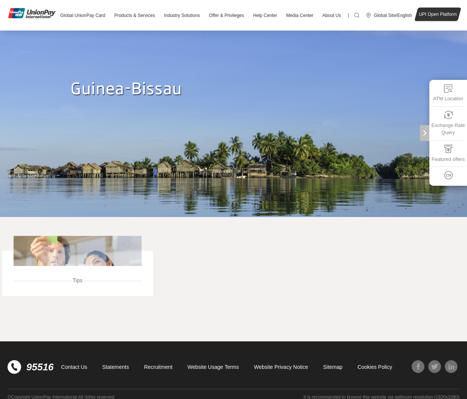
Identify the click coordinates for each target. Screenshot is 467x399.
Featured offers (448, 153)
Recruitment (158, 367)
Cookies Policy (374, 367)
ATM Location (448, 92)
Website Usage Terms (213, 367)
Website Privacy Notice (281, 367)
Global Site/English (393, 15)
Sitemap (332, 367)
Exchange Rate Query (448, 122)
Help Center (265, 15)
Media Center (299, 15)
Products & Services (134, 15)
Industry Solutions (182, 15)
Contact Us (74, 367)
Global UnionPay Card (82, 15)
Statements (115, 367)
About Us (331, 15)
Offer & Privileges (226, 15)
